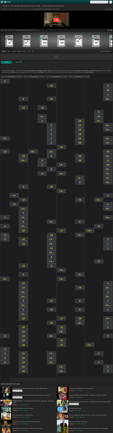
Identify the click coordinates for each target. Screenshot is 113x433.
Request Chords (17, 390)
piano (9, 51)
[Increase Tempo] (13, 30)
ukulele (14, 51)
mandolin (19, 51)
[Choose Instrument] (33, 51)
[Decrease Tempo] (2, 30)
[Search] (106, 2)
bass (29, 51)
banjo (24, 51)
